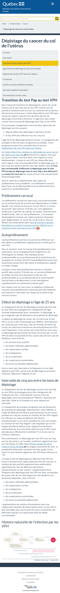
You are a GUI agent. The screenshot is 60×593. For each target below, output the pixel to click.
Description (7, 58)
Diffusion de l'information (30, 579)
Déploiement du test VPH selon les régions (20, 74)
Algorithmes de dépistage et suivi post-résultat (22, 68)
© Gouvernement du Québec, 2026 (30, 590)
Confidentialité (31, 575)
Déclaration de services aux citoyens (30, 572)
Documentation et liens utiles (14, 95)
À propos (6, 52)
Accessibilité (30, 582)
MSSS (4, 24)
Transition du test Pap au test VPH (17, 63)
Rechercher (57, 19)
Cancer (25, 24)
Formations (7, 79)
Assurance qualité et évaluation (15, 90)
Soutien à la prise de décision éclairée (18, 85)
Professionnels (15, 24)
